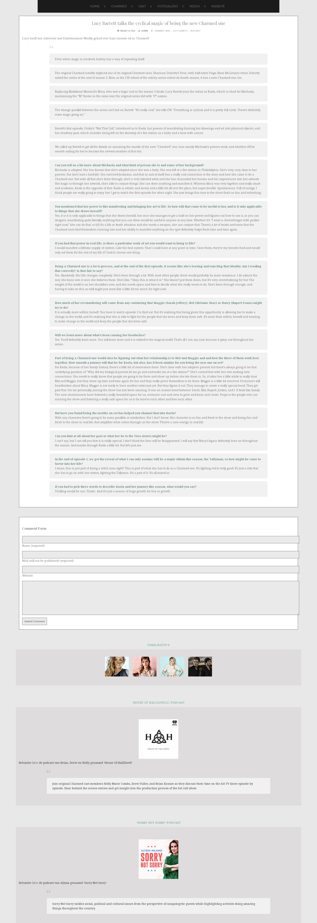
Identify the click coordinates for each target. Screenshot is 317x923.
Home (95, 6)
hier (35, 768)
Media (195, 6)
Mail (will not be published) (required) (48, 561)
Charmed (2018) (162, 30)
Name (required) (33, 545)
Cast (142, 6)
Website (218, 6)
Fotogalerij (167, 6)
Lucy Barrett (180, 30)
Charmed (119, 6)
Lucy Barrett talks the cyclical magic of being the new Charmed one (158, 23)
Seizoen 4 (195, 30)
